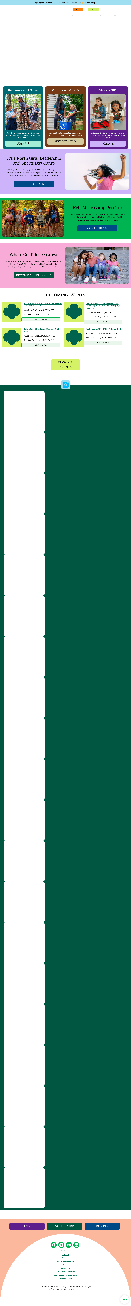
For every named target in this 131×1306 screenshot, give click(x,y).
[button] (104, 10)
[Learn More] (33, 184)
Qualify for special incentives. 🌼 (65, 3)
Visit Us (65, 1258)
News (65, 1268)
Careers (65, 1261)
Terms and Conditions (65, 1275)
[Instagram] (65, 415)
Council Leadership (65, 1265)
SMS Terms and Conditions (65, 1278)
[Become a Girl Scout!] (33, 275)
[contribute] (97, 228)
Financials (65, 1271)
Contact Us (65, 1254)
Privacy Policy (65, 1282)
